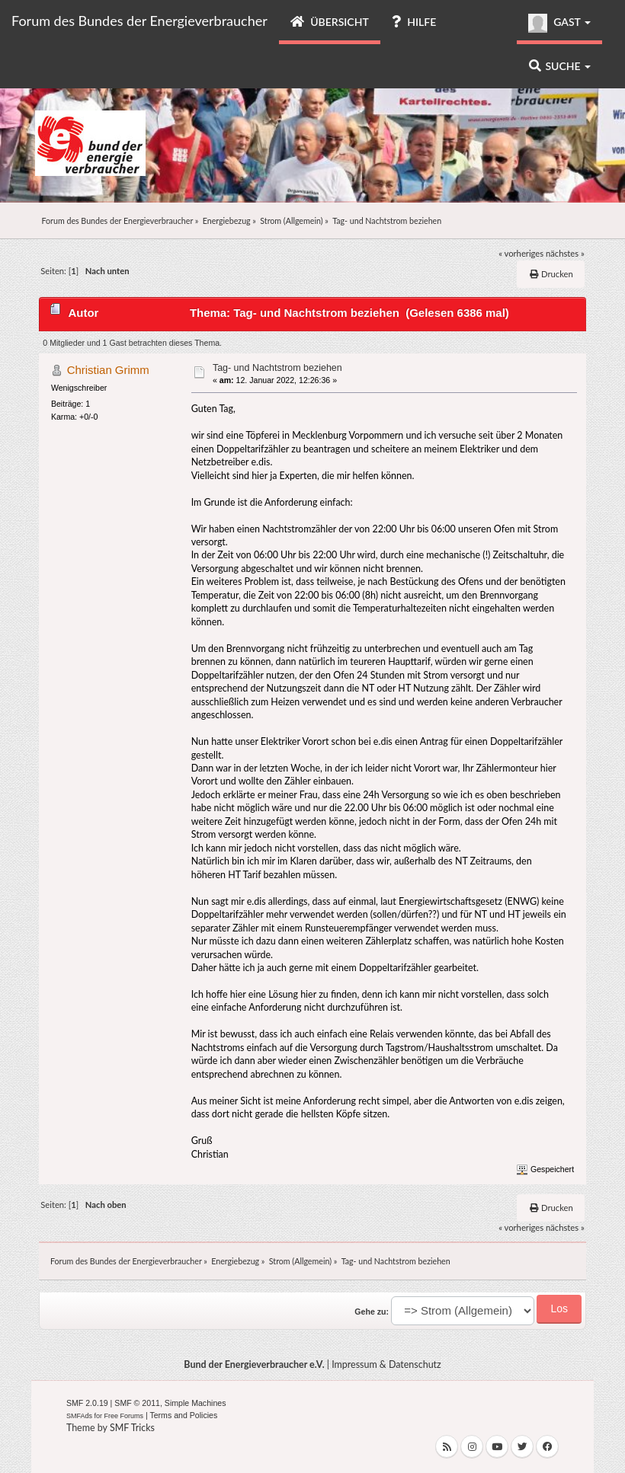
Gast (559, 23)
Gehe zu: (371, 1311)
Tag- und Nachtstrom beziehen (277, 368)
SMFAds (79, 1416)
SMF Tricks (132, 1427)
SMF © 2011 (137, 1402)
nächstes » (565, 253)
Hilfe (414, 21)
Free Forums (123, 1416)
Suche (560, 65)
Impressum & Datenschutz (386, 1364)
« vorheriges (520, 253)
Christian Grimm (108, 369)
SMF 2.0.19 (87, 1402)
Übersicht (329, 21)
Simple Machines (195, 1402)
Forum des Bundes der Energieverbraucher (139, 20)
